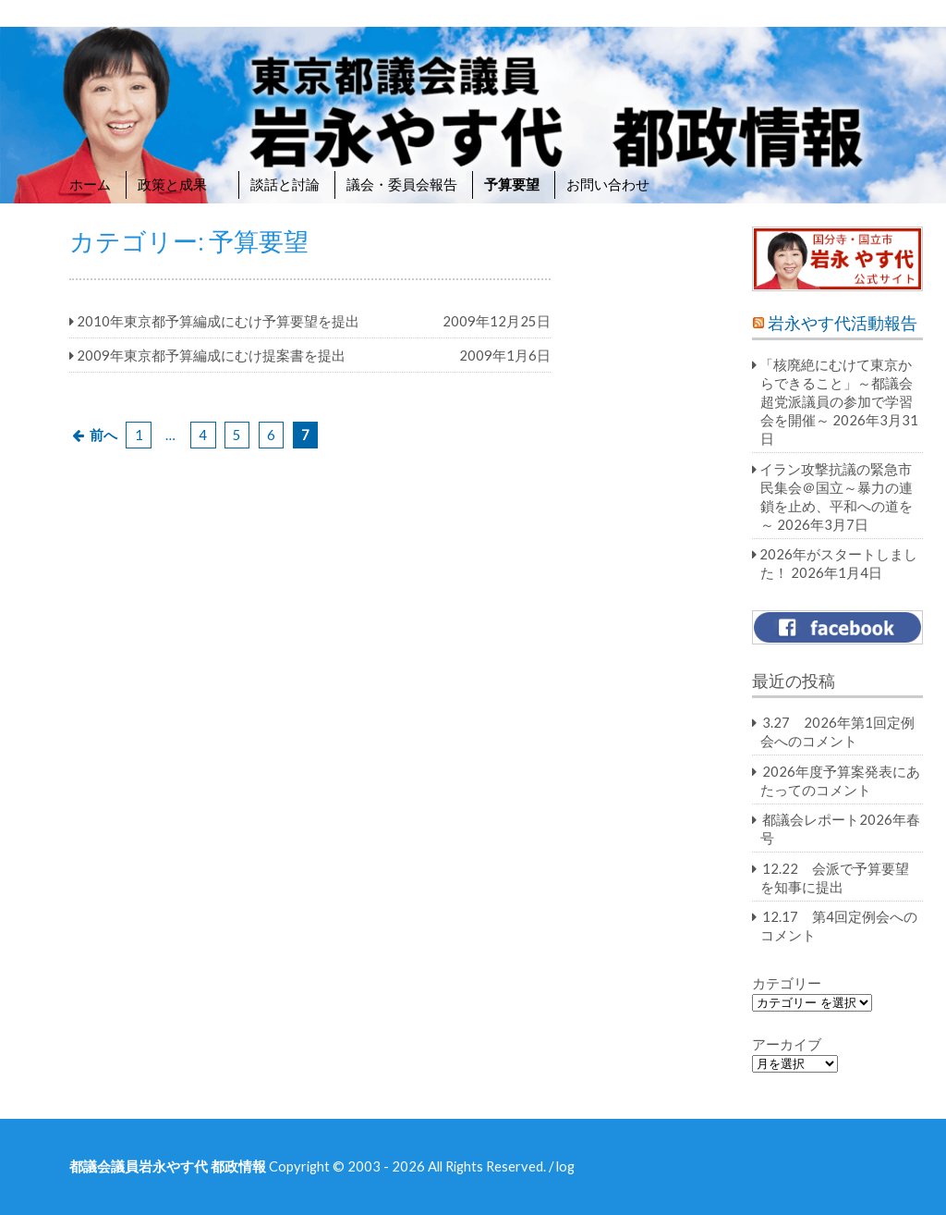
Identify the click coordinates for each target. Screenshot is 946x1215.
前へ (103, 434)
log (565, 1166)
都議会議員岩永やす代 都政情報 (167, 1166)
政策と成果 (181, 184)
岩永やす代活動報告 (842, 323)
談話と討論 (285, 184)
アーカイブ (786, 1044)
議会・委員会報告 (401, 184)
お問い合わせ (607, 184)
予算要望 (512, 184)
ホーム (90, 184)
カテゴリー (786, 983)
